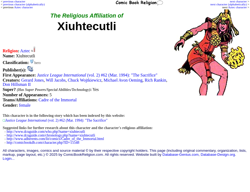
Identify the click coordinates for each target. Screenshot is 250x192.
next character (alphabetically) (228, 4)
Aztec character (237, 7)
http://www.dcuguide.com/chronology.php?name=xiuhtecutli (51, 135)
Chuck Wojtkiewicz (85, 80)
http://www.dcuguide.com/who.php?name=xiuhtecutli (46, 132)
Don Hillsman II (17, 84)
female (25, 105)
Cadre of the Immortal (58, 100)
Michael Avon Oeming (123, 80)
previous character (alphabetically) (24, 4)
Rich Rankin (155, 80)
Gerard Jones (32, 80)
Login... (9, 159)
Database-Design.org (218, 155)
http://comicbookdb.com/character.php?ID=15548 (43, 143)
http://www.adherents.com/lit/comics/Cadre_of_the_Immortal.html (55, 139)
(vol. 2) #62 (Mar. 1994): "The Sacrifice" (97, 75)
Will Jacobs (56, 80)
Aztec (25, 51)
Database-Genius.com (181, 155)
